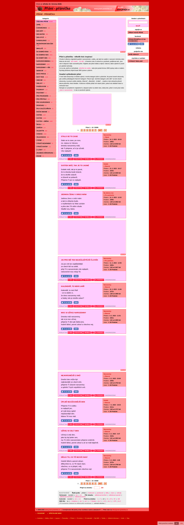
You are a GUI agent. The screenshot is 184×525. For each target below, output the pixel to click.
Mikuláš (41, 48)
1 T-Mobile (92, 501)
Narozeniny (43, 64)
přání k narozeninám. (66, 90)
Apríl (39, 25)
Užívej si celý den (70, 431)
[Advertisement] (93, 34)
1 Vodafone (74, 501)
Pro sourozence (44, 102)
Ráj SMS (96, 518)
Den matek (42, 34)
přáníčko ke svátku (85, 68)
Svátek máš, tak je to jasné (75, 165)
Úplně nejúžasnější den (73, 402)
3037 (100, 130)
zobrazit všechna (99, 503)
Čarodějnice (43, 28)
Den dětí (41, 31)
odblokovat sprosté (115, 495)
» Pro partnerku (109, 195)
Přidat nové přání (136, 32)
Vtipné (40, 140)
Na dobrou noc (44, 55)
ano (77, 495)
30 (111, 499)
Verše (122, 518)
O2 (93, 159)
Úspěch (41, 127)
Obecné (41, 80)
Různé (40, 156)
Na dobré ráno (44, 51)
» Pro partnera (108, 261)
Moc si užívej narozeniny (73, 313)
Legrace (57, 518)
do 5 (86, 501)
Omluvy (40, 83)
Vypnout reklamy (136, 61)
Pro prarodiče (43, 96)
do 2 (81, 501)
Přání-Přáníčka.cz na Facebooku (137, 40)
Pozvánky (41, 93)
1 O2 (104, 501)
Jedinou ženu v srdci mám (73, 194)
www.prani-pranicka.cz (52, 510)
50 (114, 499)
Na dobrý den (43, 58)
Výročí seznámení (44, 143)
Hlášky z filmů (49, 518)
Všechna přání (44, 21)
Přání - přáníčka (45, 14)
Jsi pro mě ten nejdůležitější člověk (79, 260)
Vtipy (128, 518)
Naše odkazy (134, 54)
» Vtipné (106, 137)
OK (177, 523)
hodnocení (91, 493)
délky (107, 493)
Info (181, 523)
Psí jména (80, 518)
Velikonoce (42, 137)
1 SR (114, 501)
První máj (41, 105)
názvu (113, 493)
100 (118, 499)
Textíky (103, 518)
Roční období (43, 112)
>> (105, 130)
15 (107, 499)
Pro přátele (43, 99)
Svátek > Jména (44, 121)
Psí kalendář (88, 518)
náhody (119, 493)
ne (81, 495)
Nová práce (42, 74)
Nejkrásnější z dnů (70, 375)
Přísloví (72, 518)
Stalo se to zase (69, 136)
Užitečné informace (113, 518)
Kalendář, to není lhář (72, 286)
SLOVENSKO (99, 159)
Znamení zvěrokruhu (45, 153)
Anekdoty (40, 518)
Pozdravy (41, 89)
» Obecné (107, 166)
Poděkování (42, 86)
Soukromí (40, 513)
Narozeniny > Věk (44, 67)
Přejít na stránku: (86, 488)
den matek (74, 61)
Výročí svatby (43, 146)
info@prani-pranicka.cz (120, 510)
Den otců (41, 37)
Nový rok (42, 77)
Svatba (41, 115)
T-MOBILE (87, 159)
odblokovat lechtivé (101, 495)
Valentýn (41, 131)
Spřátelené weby (55, 513)
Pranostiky (65, 518)
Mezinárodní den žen (44, 44)
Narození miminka (45, 61)
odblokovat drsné (80, 497)
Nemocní (41, 70)
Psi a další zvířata (44, 108)
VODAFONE (78, 159)
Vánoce (41, 134)
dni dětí (81, 61)
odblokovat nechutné (66, 497)
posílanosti (100, 493)
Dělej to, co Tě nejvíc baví (74, 457)
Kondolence (43, 40)
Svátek (41, 118)
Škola (40, 124)
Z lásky (41, 150)
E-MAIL (70, 159)
